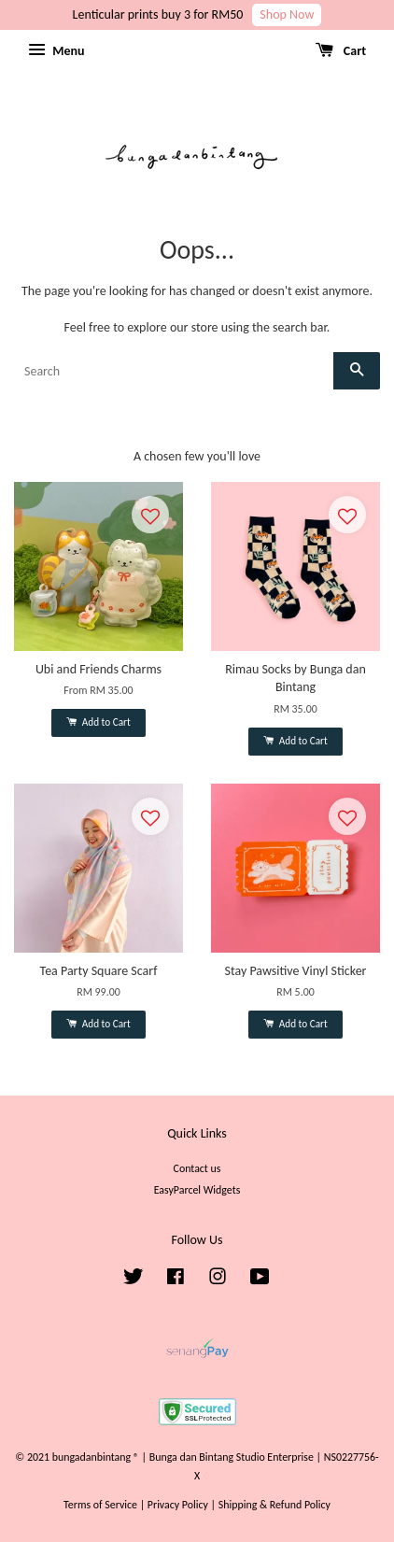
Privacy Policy (178, 1504)
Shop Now (287, 14)
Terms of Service (100, 1504)
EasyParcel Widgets (197, 1189)
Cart (341, 50)
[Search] (173, 370)
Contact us (197, 1168)
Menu (56, 50)
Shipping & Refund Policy (274, 1504)
